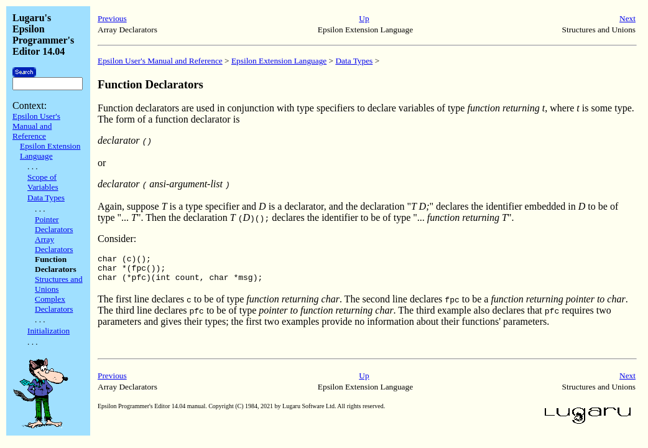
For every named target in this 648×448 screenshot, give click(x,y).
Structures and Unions (59, 284)
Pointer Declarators (54, 224)
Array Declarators (54, 244)
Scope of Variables (42, 182)
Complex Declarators (54, 304)
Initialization (48, 330)
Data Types (46, 197)
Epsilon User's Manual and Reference (36, 126)
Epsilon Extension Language (50, 151)
